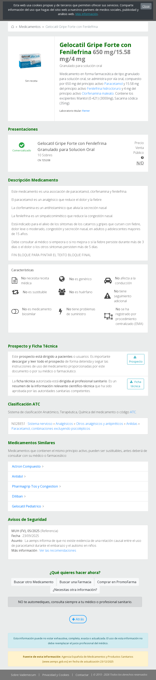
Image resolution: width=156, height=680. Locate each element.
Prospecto (136, 359)
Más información (86, 14)
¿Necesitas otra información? (75, 589)
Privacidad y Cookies (55, 675)
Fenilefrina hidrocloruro (104, 88)
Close (146, 6)
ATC (133, 412)
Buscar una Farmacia (75, 582)
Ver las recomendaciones (57, 550)
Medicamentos (30, 26)
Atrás (78, 619)
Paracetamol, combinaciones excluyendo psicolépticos (50, 428)
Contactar (82, 675)
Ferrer (86, 111)
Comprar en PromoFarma (116, 582)
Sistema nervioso (40, 423)
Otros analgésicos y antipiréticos (99, 423)
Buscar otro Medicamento (33, 582)
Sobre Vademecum (23, 675)
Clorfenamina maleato (98, 93)
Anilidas (131, 423)
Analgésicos (64, 423)
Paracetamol (113, 83)
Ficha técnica (135, 384)
